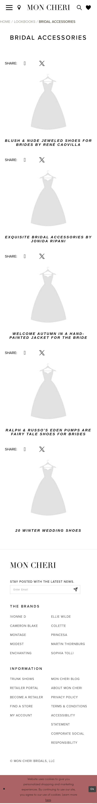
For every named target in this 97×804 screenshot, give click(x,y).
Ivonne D (18, 617)
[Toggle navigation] (9, 7)
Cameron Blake (24, 626)
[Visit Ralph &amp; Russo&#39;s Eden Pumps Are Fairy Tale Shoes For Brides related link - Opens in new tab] (48, 392)
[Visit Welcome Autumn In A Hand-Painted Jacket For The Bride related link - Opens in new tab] (48, 296)
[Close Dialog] (4, 789)
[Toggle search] (79, 7)
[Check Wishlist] (88, 7)
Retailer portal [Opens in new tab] (24, 689)
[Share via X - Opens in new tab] (41, 63)
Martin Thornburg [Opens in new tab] (68, 645)
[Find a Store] (19, 7)
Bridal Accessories (57, 21)
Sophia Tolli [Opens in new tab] (62, 654)
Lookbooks (24, 21)
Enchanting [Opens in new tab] (21, 654)
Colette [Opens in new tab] (58, 626)
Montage (18, 635)
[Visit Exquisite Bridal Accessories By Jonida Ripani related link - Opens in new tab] (48, 200)
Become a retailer (26, 698)
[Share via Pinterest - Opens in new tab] (25, 63)
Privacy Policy (64, 698)
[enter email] (45, 590)
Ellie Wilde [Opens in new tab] (61, 617)
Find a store (21, 707)
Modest (17, 645)
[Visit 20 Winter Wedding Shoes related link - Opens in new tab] (48, 489)
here (48, 800)
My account (21, 716)
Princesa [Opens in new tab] (59, 635)
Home (5, 21)
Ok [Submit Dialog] (92, 790)
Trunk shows (22, 679)
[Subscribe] (75, 590)
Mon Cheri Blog (65, 679)
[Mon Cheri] (33, 565)
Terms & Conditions (69, 707)
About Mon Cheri (66, 689)
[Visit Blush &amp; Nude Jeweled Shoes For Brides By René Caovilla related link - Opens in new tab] (48, 103)
